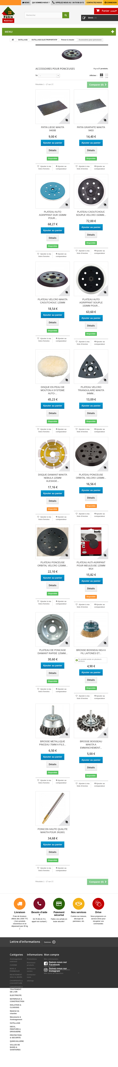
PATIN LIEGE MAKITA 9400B (52, 129)
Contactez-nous (94, 3)
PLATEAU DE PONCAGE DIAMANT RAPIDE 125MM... (53, 652)
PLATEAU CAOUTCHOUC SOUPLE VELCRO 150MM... (91, 213)
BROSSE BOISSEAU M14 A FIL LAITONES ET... (91, 652)
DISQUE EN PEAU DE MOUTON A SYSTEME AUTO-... (52, 390)
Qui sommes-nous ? (40, 3)
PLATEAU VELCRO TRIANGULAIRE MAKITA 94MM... (91, 390)
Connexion (111, 3)
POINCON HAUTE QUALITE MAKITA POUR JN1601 (53, 831)
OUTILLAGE (15, 1023)
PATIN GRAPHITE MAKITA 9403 (91, 129)
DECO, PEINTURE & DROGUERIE (15, 1029)
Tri (37, 75)
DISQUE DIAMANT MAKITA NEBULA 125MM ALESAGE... (52, 477)
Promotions (32, 959)
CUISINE (13, 965)
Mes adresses (50, 966)
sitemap (30, 981)
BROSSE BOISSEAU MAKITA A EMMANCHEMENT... (91, 744)
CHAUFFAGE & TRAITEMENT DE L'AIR (16, 989)
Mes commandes (51, 959)
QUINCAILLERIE (17, 1041)
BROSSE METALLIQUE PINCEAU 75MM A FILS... (52, 743)
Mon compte (51, 954)
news (26, 3)
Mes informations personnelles (57, 970)
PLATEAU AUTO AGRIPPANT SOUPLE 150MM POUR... (91, 302)
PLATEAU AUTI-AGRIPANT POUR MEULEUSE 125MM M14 (91, 565)
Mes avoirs (48, 963)
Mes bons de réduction (53, 973)
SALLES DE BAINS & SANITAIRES (15, 1047)
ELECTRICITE (15, 995)
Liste (106, 75)
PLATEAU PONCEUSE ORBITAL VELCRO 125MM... (91, 476)
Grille (101, 75)
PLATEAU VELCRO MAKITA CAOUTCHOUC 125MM (52, 301)
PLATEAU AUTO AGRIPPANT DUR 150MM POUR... (52, 215)
